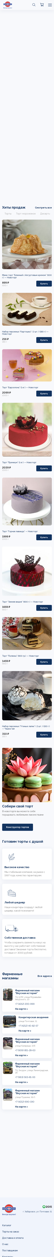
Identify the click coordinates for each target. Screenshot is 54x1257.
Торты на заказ (10, 1231)
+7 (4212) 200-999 (25, 1004)
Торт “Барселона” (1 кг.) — (15, 387)
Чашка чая (10, 729)
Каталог (6, 1225)
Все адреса (45, 976)
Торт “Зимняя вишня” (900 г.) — (17, 602)
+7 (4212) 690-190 (24, 1101)
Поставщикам (10, 1250)
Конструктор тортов (17, 827)
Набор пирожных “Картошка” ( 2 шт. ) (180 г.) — (25, 332)
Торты (7, 213)
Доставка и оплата (12, 1238)
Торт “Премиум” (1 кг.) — (14, 462)
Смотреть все (43, 207)
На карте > (21, 1009)
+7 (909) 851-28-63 (25, 1050)
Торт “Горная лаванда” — (15, 531)
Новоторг (12, 277)
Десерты (45, 213)
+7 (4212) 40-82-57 (28, 1025)
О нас (5, 1244)
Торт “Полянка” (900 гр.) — (15, 656)
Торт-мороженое (26, 213)
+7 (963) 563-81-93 (25, 1077)
